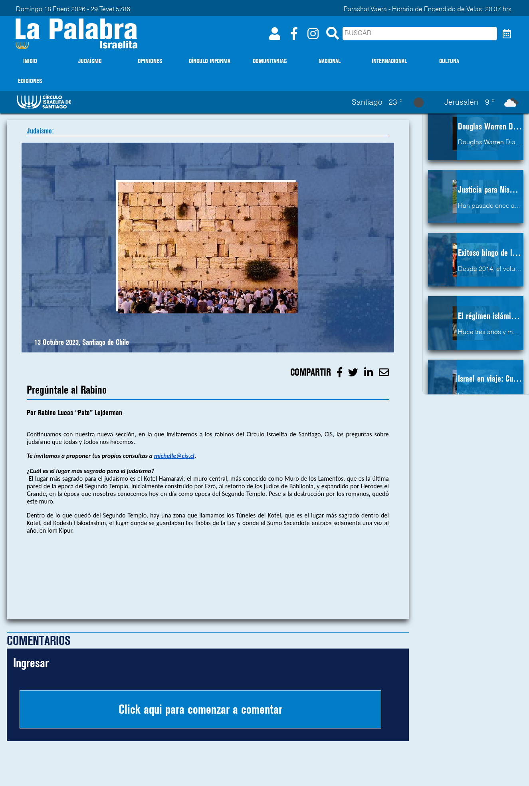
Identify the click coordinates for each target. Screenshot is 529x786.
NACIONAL (330, 61)
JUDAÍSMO (90, 61)
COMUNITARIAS (270, 61)
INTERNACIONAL (389, 61)
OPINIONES (150, 61)
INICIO (30, 61)
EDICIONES (30, 81)
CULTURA (449, 61)
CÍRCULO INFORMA (209, 61)
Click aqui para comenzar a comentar (200, 709)
